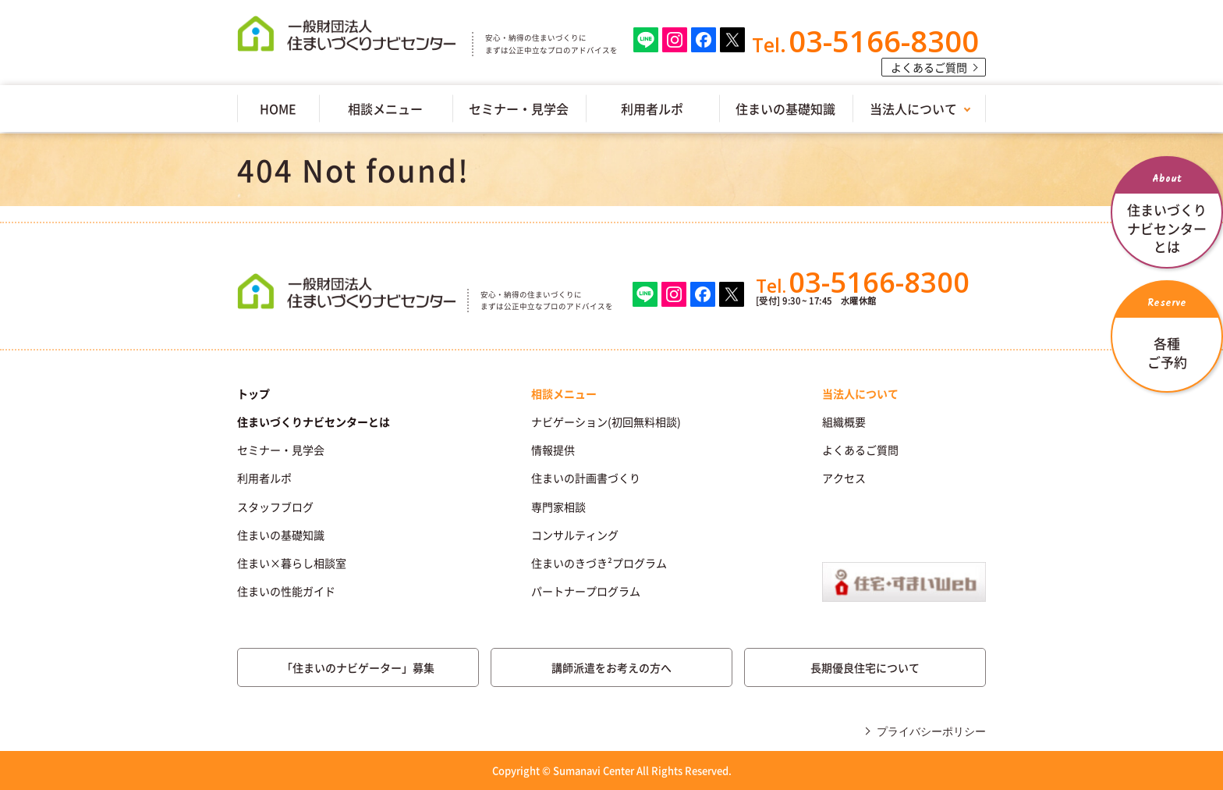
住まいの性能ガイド (286, 591)
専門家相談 (558, 506)
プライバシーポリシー (931, 731)
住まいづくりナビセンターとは (313, 421)
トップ (253, 393)
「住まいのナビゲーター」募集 (358, 667)
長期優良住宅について (865, 667)
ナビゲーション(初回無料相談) (606, 421)
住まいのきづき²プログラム (599, 563)
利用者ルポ (652, 108)
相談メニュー (385, 108)
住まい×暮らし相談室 (291, 563)
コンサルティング (575, 535)
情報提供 (553, 449)
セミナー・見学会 (519, 108)
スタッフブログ (275, 506)
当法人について (913, 108)
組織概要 (844, 421)
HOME (278, 108)
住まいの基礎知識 (785, 108)
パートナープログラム (585, 591)
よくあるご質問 (929, 67)
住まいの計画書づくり (585, 478)
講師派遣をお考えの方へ (611, 667)
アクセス (844, 478)
